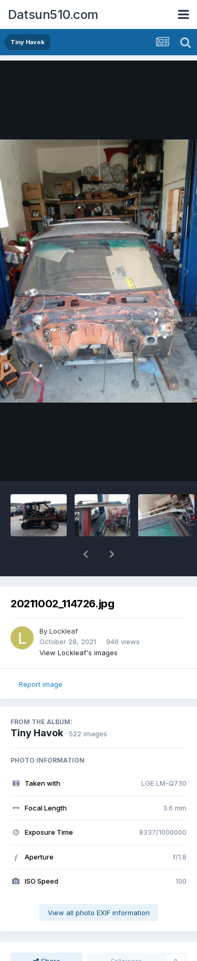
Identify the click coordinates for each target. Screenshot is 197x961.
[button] (85, 554)
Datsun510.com (53, 14)
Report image (41, 684)
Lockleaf (63, 631)
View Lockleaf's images (78, 652)
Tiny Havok (37, 732)
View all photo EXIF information (99, 912)
